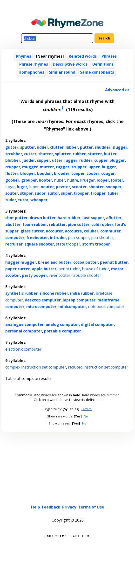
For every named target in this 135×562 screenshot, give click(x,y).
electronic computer (23, 349)
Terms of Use (91, 507)
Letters (86, 409)
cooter (93, 173)
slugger (119, 147)
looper (103, 180)
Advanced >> (117, 89)
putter (86, 147)
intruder (58, 237)
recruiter (14, 244)
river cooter (59, 275)
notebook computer (106, 306)
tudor (10, 199)
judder (28, 160)
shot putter (16, 217)
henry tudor (69, 268)
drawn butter (43, 217)
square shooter (39, 244)
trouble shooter (86, 275)
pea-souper (78, 237)
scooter (79, 186)
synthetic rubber (21, 293)
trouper (98, 193)
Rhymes (23, 56)
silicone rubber (54, 293)
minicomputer (72, 306)
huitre (72, 180)
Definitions (103, 64)
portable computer (62, 331)
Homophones (31, 72)
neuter (47, 186)
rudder (85, 160)
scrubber (13, 153)
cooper (78, 173)
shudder (102, 147)
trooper (81, 193)
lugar (10, 186)
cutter (30, 153)
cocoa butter (85, 262)
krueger (87, 180)
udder (42, 147)
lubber (72, 147)
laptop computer (79, 300)
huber (59, 180)
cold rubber (102, 224)
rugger (62, 166)
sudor (40, 193)
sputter (27, 147)
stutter (95, 153)
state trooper (68, 244)
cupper (101, 160)
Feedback (51, 507)
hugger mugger (20, 262)
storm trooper (96, 244)
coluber (91, 231)
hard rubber (69, 217)
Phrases (109, 56)
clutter (57, 147)
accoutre (73, 231)
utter (57, 160)
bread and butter (54, 262)
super (66, 193)
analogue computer (24, 324)
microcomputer (41, 306)
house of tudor (95, 268)
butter (110, 153)
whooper (38, 199)
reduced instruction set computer (98, 367)
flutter (11, 173)
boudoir (44, 173)
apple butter (44, 268)
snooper (114, 186)
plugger (117, 160)
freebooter (37, 237)
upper (94, 166)
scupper (79, 166)
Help (35, 507)
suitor (53, 193)
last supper (93, 217)
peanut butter (114, 262)
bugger (109, 166)
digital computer (97, 324)
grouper (29, 180)
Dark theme (81, 535)
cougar (108, 173)
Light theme (55, 535)
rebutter (57, 224)
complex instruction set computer (35, 367)
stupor (26, 193)
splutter (63, 153)
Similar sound (62, 72)
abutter (12, 224)
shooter (96, 186)
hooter (45, 180)
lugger (70, 160)
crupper (12, 166)
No (86, 416)
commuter (110, 231)
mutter (47, 166)
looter (117, 180)
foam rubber (34, 224)
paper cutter (17, 268)
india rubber (82, 293)
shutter (45, 153)
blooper (27, 173)
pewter (63, 186)
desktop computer (43, 300)
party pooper (34, 275)
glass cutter (32, 231)
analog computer (62, 324)
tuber (113, 193)
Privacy (69, 507)
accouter (54, 231)
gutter (11, 147)
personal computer (23, 331)
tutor (23, 199)
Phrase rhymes (33, 64)
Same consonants (97, 72)
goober (12, 180)
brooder (61, 173)
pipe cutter (78, 224)
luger (22, 186)
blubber (12, 160)
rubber (79, 153)
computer (14, 237)
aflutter (114, 217)
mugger (30, 166)
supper (43, 160)
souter (11, 193)
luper (34, 186)
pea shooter (102, 237)
